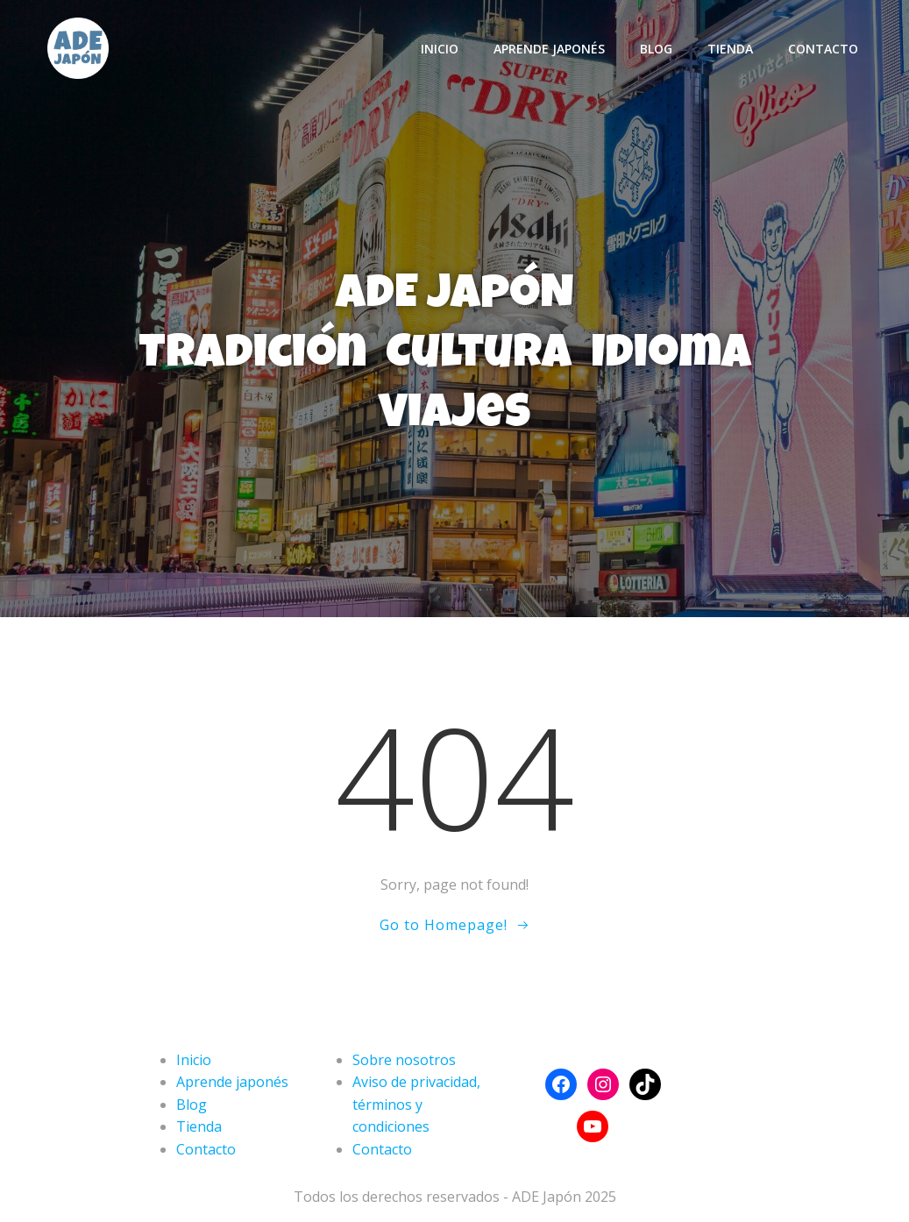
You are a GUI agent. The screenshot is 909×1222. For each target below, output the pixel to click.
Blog (656, 48)
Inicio (439, 48)
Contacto (823, 48)
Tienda (730, 48)
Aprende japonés (549, 48)
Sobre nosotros (404, 1059)
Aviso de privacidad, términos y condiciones (416, 1104)
